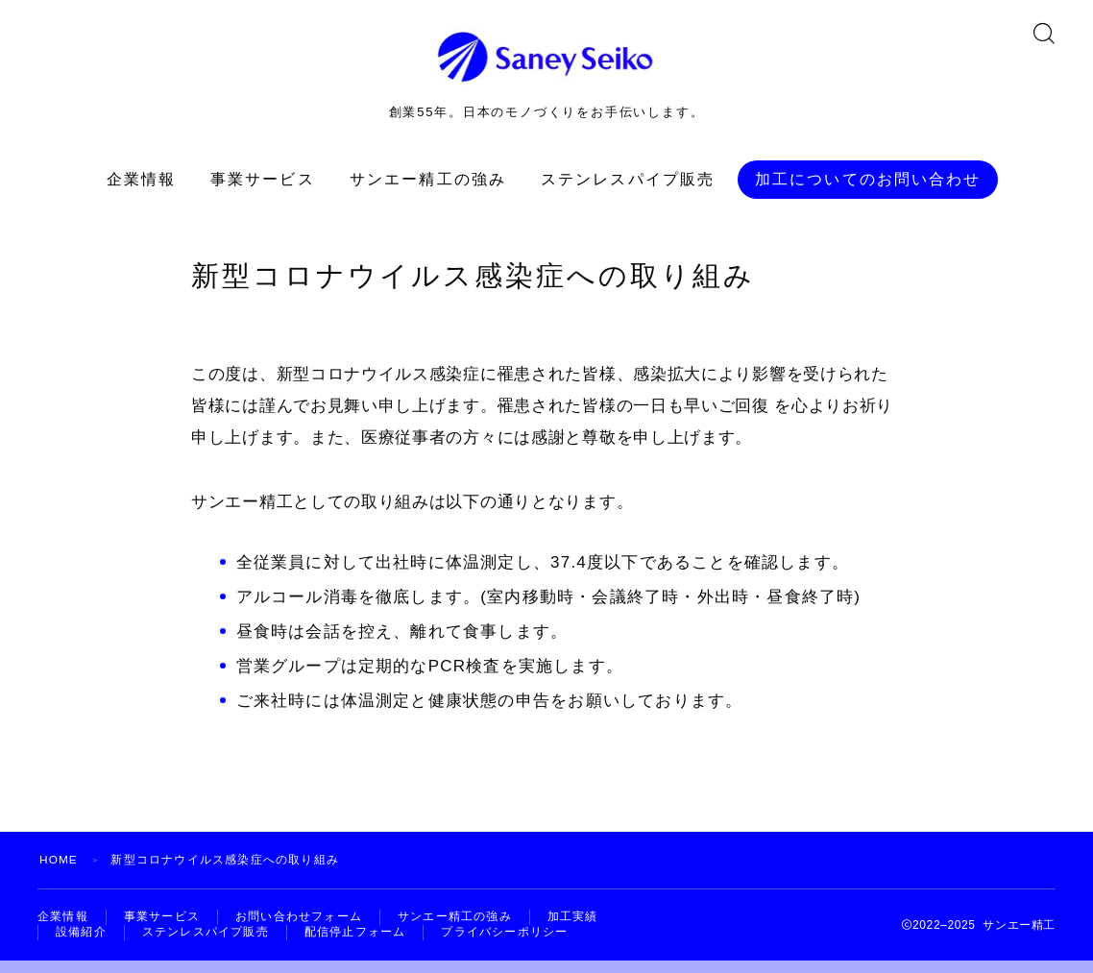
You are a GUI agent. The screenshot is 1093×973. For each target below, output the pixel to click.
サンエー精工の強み (428, 190)
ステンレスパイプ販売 (628, 190)
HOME (59, 870)
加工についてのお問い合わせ (868, 190)
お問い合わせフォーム (298, 928)
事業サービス (262, 190)
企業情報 (141, 190)
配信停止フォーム (355, 944)
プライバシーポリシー (504, 944)
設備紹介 (81, 944)
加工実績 (572, 928)
